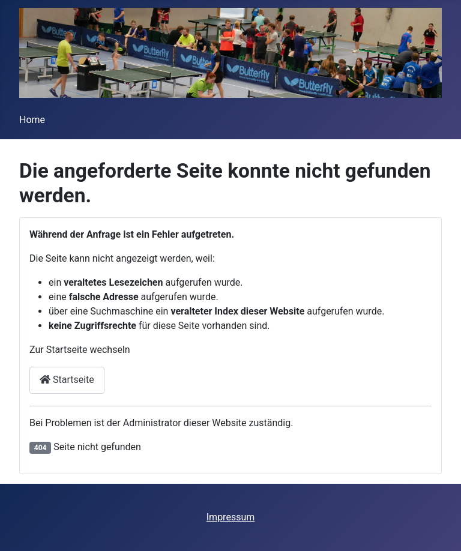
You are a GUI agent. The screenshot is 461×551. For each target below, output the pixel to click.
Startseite (67, 379)
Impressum (230, 517)
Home (32, 119)
